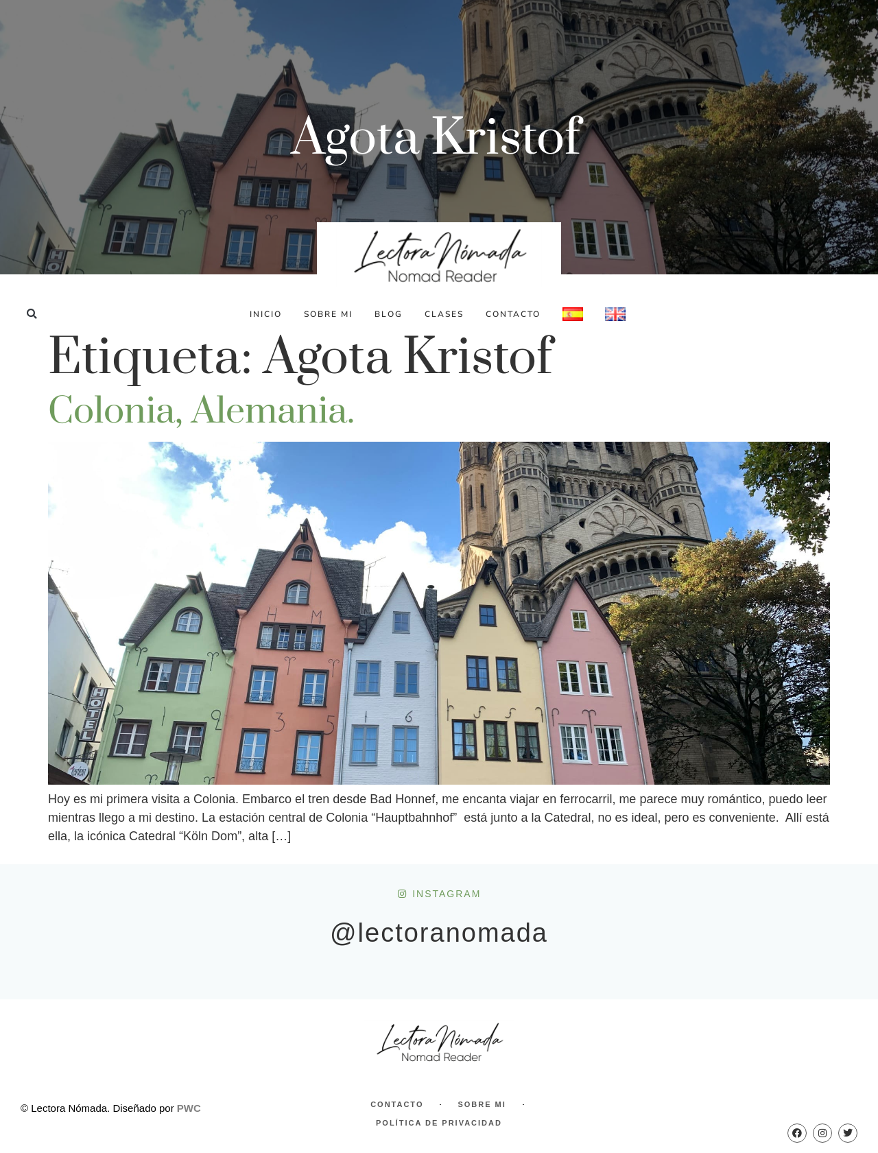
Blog (389, 314)
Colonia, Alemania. (201, 411)
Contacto (513, 314)
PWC (189, 1108)
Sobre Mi (328, 314)
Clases (444, 314)
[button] (32, 313)
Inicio (266, 314)
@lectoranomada (439, 932)
